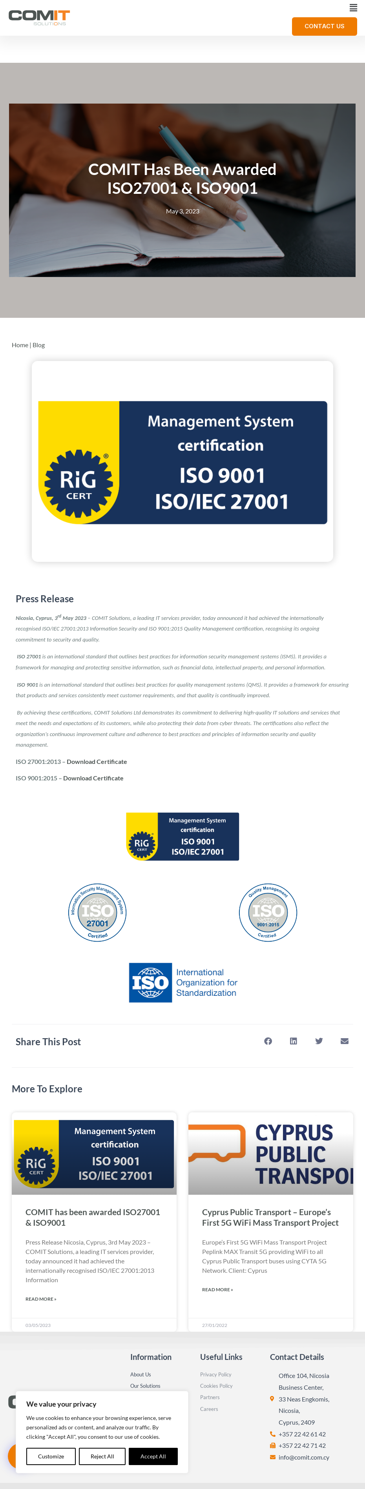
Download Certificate (97, 717)
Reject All (102, 1456)
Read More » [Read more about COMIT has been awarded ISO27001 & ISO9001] (41, 1255)
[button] (217, 8)
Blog (39, 300)
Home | (22, 300)
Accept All (153, 1456)
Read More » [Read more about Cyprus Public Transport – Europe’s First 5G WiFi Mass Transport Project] (217, 1245)
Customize (51, 1456)
